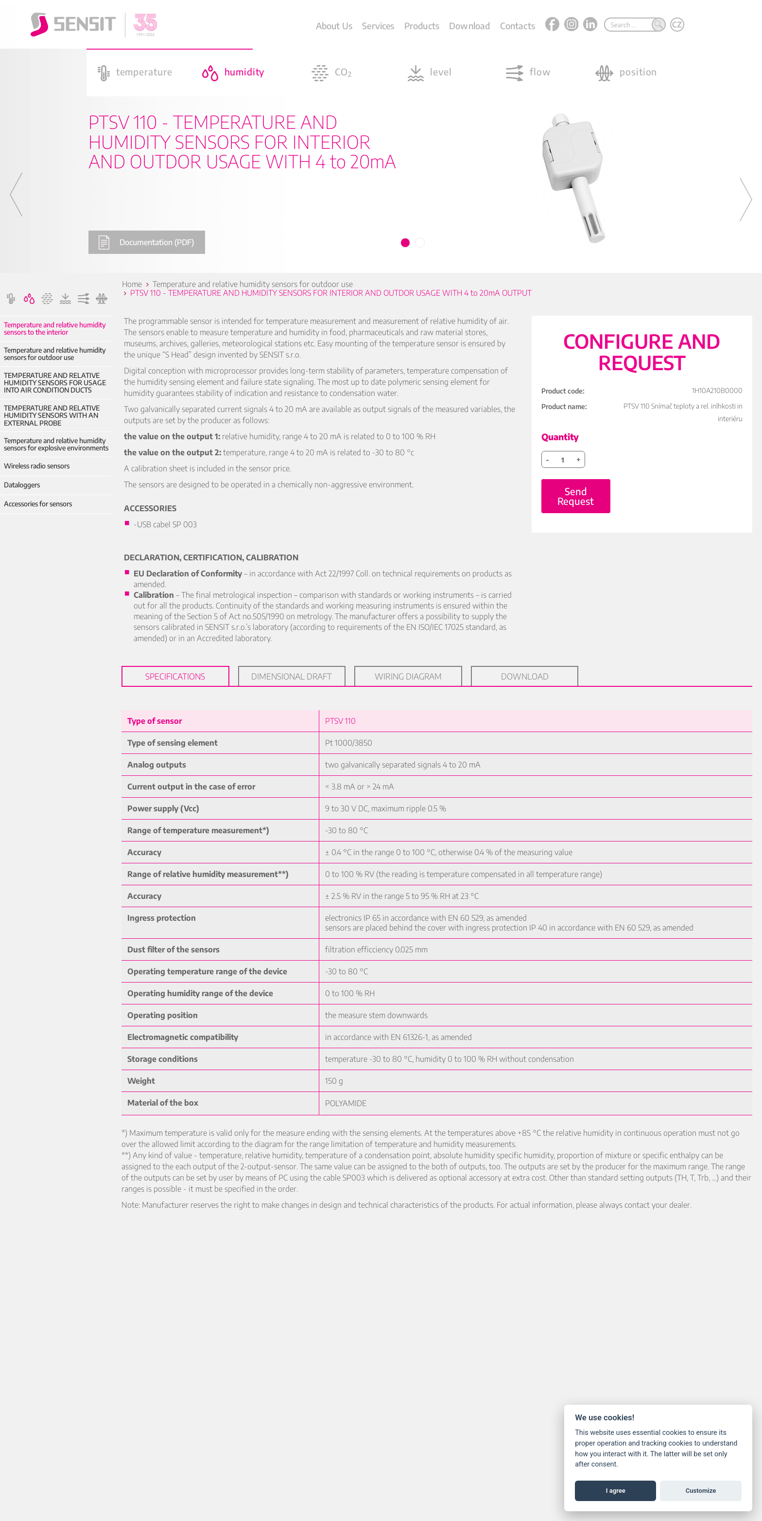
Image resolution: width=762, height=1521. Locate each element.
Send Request (575, 496)
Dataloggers (22, 484)
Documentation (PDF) (146, 242)
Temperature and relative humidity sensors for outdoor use (55, 353)
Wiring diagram (408, 676)
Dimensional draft (291, 676)
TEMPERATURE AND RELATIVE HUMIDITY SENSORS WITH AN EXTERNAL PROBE (52, 415)
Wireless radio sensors (36, 465)
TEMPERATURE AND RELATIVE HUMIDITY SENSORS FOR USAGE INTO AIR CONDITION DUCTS (55, 383)
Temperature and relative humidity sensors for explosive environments (56, 444)
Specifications (175, 676)
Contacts (517, 25)
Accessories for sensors (38, 503)
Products (421, 25)
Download (469, 25)
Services (378, 25)
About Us (334, 25)
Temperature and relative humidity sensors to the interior (55, 328)
